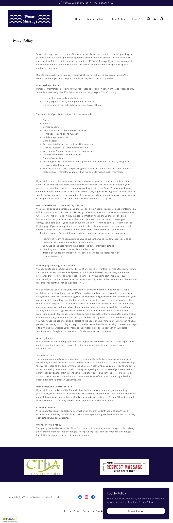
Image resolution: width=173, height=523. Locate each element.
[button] (135, 19)
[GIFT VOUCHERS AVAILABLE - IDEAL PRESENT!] (86, 3)
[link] (30, 18)
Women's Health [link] (96, 19)
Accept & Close (136, 511)
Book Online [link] (118, 19)
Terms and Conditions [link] (96, 511)
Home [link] (78, 19)
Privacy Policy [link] (72, 511)
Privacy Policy (145, 502)
